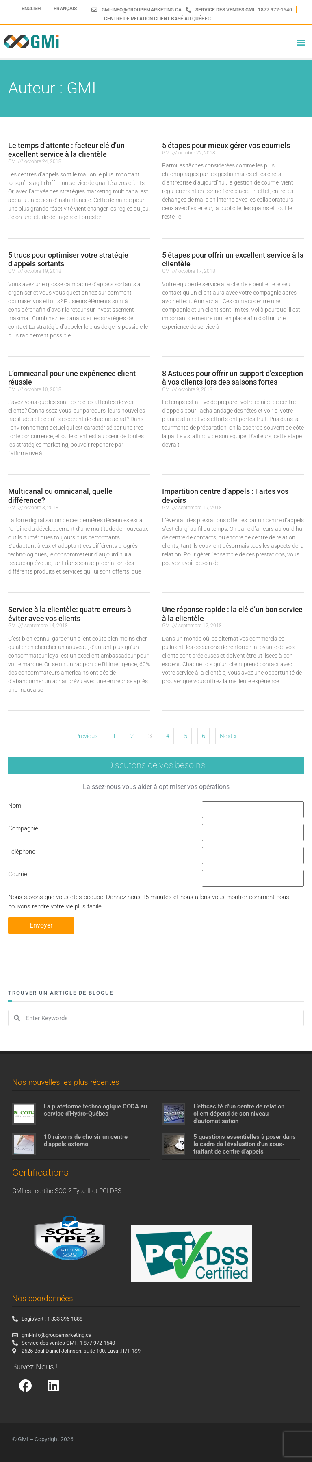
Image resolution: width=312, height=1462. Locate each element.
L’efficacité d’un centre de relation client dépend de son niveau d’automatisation (238, 1114)
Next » (228, 736)
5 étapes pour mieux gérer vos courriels (226, 145)
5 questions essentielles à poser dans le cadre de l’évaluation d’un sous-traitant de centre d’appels (244, 1144)
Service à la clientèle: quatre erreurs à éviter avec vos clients (69, 614)
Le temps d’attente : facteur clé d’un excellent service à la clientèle (66, 150)
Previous (86, 736)
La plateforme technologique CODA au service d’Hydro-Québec (95, 1110)
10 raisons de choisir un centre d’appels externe (86, 1140)
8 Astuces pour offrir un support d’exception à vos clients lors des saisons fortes (232, 378)
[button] (301, 42)
